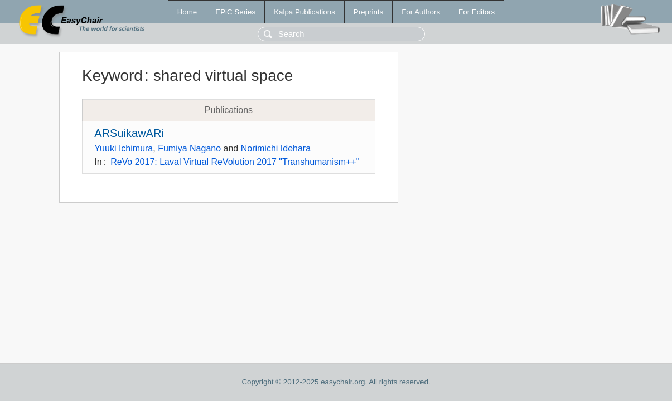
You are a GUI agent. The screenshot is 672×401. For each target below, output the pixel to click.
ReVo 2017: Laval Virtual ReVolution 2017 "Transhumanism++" (234, 162)
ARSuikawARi (128, 133)
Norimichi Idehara (276, 148)
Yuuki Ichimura (123, 148)
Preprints (368, 12)
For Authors (421, 12)
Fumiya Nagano (189, 148)
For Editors (476, 12)
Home (187, 12)
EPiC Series (235, 12)
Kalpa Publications (304, 12)
